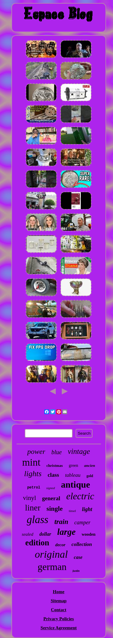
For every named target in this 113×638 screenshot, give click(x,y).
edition (37, 542)
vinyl (29, 497)
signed (50, 488)
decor (60, 544)
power (36, 451)
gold (89, 476)
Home (58, 591)
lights (33, 473)
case (78, 557)
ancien (89, 465)
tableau (72, 475)
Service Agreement (58, 627)
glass (38, 520)
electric (80, 496)
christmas (54, 465)
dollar (45, 534)
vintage (79, 451)
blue (56, 452)
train (61, 522)
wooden (89, 534)
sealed (27, 534)
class (53, 475)
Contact (58, 609)
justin (76, 570)
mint (31, 462)
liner (32, 507)
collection (81, 544)
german (52, 566)
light (87, 509)
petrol (33, 487)
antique (75, 484)
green (73, 465)
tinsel (72, 511)
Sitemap (59, 600)
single (54, 508)
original (51, 554)
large (66, 532)
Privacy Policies (58, 618)
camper (82, 522)
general (51, 498)
